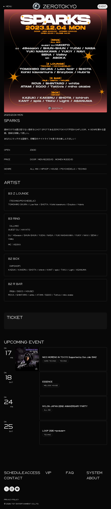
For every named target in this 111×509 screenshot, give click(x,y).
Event (102, 6)
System (94, 473)
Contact (13, 478)
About (93, 478)
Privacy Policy (11, 499)
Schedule (14, 473)
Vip (48, 473)
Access (32, 473)
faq (70, 473)
